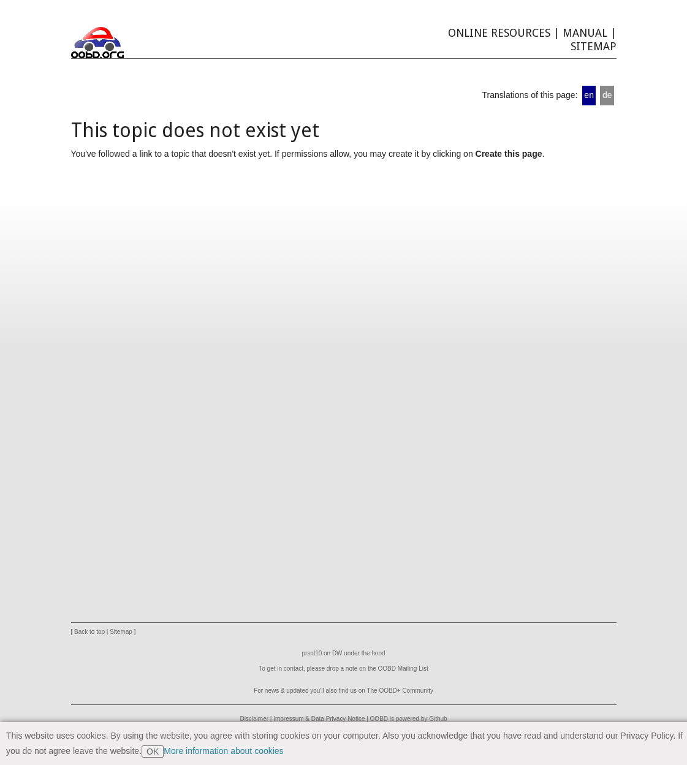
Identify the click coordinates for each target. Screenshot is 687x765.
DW (337, 653)
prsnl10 (312, 653)
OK (152, 751)
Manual (585, 32)
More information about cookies (223, 751)
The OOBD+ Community (399, 690)
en (589, 95)
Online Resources (499, 32)
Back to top (89, 631)
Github (438, 718)
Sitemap (594, 46)
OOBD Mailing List (403, 668)
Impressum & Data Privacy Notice (319, 718)
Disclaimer (254, 718)
